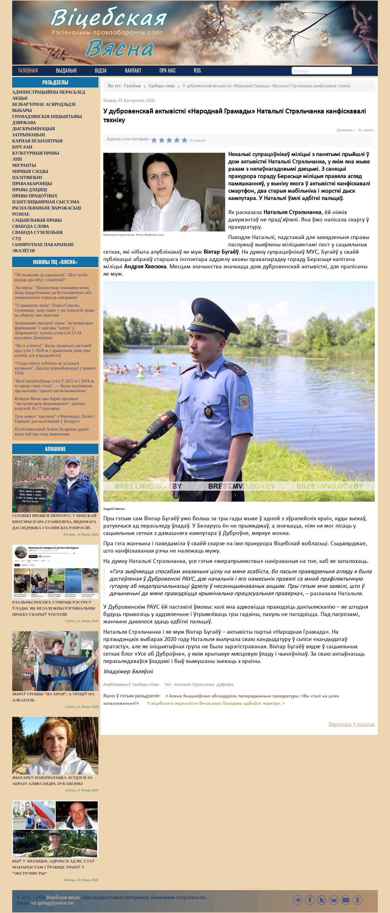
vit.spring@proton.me (52, 902)
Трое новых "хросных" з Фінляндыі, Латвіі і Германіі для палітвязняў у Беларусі (54, 419)
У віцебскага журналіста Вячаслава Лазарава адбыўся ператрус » (216, 703)
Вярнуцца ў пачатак (352, 724)
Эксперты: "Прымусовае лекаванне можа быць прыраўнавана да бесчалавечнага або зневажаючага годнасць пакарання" (53, 292)
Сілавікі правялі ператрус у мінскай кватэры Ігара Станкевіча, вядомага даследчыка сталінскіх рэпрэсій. (54, 521)
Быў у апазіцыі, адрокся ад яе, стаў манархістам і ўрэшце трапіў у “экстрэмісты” (53, 867)
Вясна (119, 47)
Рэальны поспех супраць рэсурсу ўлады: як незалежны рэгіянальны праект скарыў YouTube (53, 608)
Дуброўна (225, 684)
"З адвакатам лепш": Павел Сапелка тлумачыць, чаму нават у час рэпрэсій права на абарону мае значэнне (54, 310)
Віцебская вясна (63, 897)
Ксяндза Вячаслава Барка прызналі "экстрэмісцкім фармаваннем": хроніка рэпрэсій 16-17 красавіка (50, 403)
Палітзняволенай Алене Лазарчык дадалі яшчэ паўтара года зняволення (52, 431)
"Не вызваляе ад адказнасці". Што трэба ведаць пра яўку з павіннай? (51, 277)
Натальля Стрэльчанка (194, 684)
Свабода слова (146, 684)
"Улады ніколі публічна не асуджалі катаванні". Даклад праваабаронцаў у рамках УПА (55, 368)
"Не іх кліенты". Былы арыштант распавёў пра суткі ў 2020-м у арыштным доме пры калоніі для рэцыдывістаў (53, 350)
